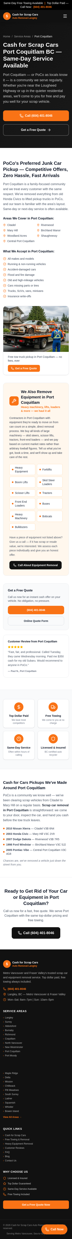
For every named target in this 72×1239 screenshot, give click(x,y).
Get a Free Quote (36, 130)
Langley (8, 1017)
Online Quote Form (36, 620)
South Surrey (10, 1094)
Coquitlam (9, 1038)
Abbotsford (9, 1026)
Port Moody (10, 1055)
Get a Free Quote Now (36, 1204)
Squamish (9, 1102)
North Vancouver (12, 1042)
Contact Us (9, 1160)
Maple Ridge (10, 1073)
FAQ (6, 1152)
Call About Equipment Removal (35, 565)
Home (6, 36)
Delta (6, 1077)
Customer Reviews (13, 1148)
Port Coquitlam (11, 1051)
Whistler (8, 1106)
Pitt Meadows (11, 1090)
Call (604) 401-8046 (36, 116)
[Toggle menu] (65, 16)
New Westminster (13, 1047)
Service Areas (22, 36)
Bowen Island (11, 1111)
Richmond (9, 1034)
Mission (8, 1081)
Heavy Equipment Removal (18, 1143)
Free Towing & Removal (16, 1139)
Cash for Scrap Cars (14, 1135)
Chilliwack (9, 1085)
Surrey (7, 1021)
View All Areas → (12, 1117)
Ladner (7, 1098)
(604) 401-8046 (42, 6)
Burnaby (8, 1030)
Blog (6, 1156)
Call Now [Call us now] (54, 1229)
